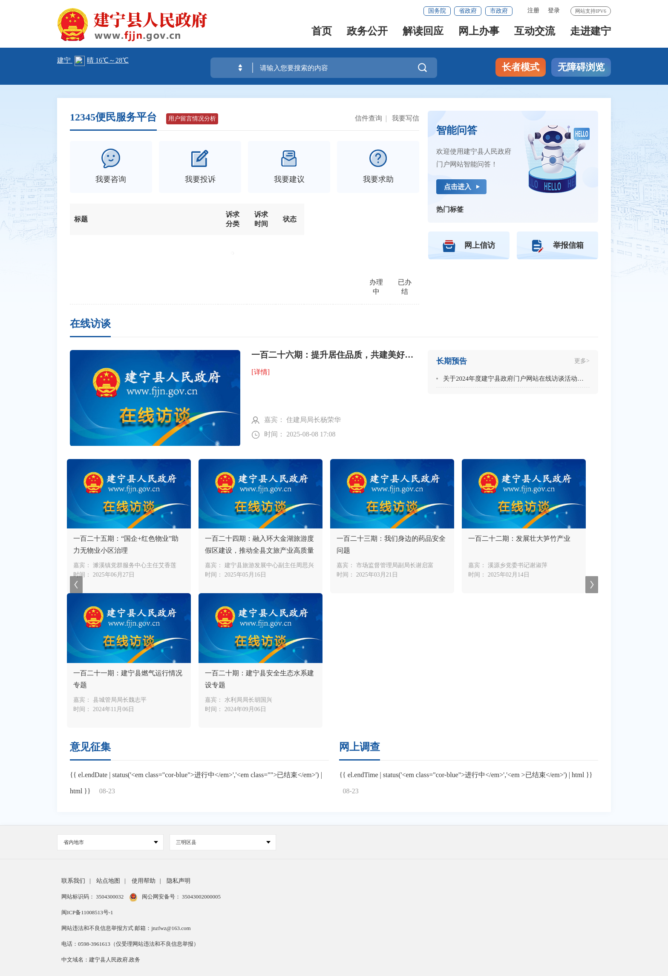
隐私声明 (178, 881)
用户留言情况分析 (192, 118)
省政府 (468, 11)
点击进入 (457, 186)
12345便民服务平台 (113, 117)
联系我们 (73, 881)
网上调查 (359, 746)
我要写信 (405, 118)
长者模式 (520, 67)
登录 (554, 10)
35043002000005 (201, 896)
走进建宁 (590, 35)
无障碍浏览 (581, 67)
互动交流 (534, 35)
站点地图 (108, 881)
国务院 (437, 11)
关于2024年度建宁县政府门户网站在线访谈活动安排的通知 (526, 378)
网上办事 (478, 35)
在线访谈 (90, 323)
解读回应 (423, 35)
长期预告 (451, 361)
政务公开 (367, 35)
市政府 (499, 11)
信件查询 (368, 118)
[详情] (260, 372)
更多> (582, 361)
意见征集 (90, 746)
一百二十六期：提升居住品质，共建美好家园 (335, 354)
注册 (533, 10)
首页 (321, 35)
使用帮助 (143, 881)
